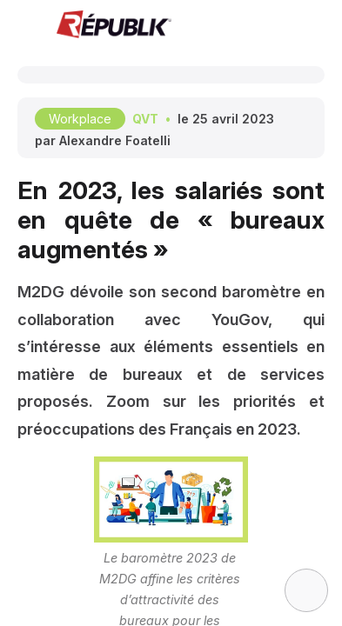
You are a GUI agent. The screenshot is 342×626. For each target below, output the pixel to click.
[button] (26, 26)
